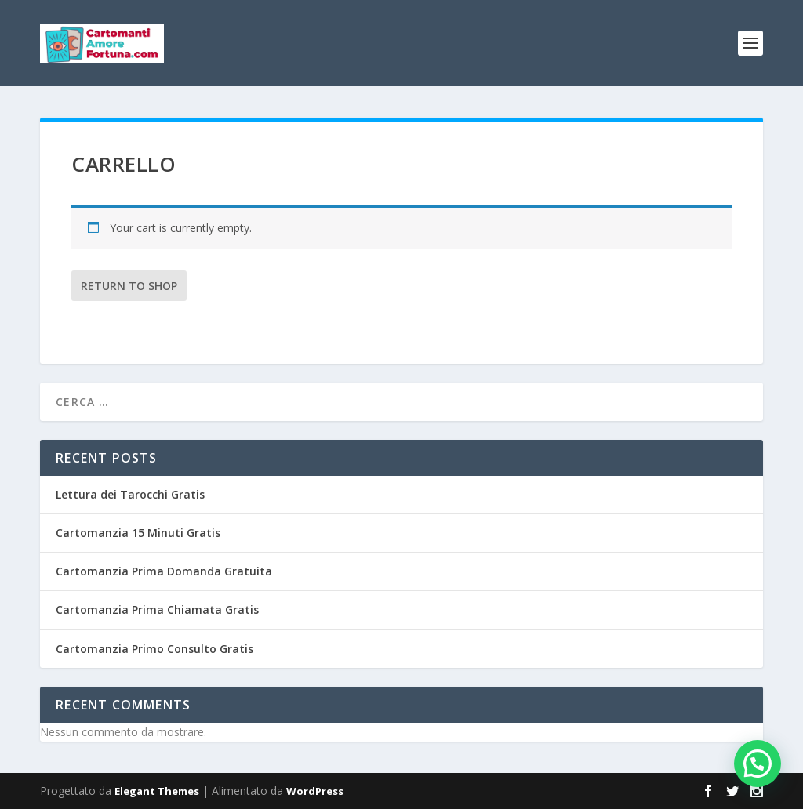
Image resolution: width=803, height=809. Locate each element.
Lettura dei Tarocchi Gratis (130, 494)
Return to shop (129, 285)
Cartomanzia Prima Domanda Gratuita (164, 571)
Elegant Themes (156, 791)
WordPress (314, 791)
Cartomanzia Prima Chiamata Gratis (157, 609)
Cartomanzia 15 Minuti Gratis (138, 532)
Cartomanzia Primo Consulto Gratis (154, 648)
